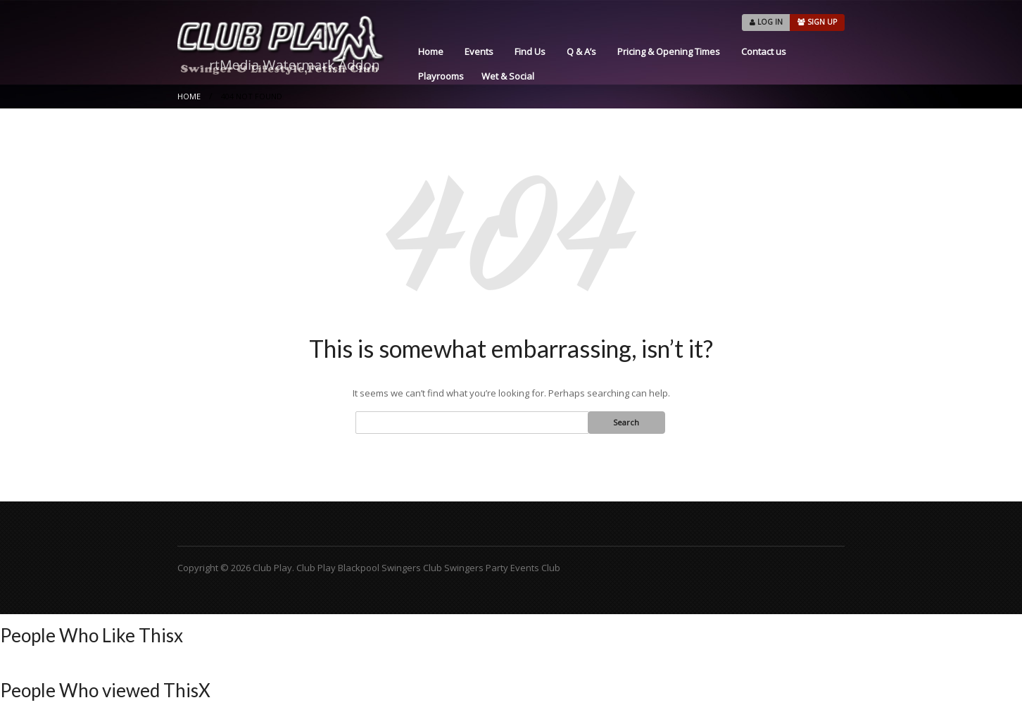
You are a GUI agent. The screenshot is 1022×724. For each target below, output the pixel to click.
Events (479, 51)
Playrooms (441, 76)
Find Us (530, 51)
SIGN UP (817, 22)
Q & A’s (581, 51)
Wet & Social (507, 76)
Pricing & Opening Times (668, 51)
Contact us (763, 51)
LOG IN (766, 22)
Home (430, 51)
